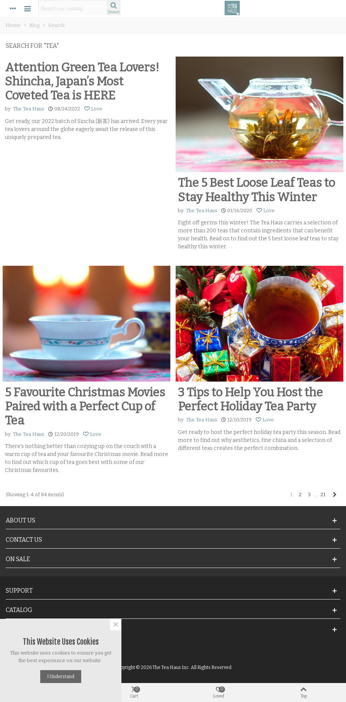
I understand (60, 676)
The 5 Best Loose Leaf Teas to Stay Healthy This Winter (256, 190)
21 (323, 494)
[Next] (334, 494)
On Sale (18, 559)
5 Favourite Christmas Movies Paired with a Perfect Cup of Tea (85, 406)
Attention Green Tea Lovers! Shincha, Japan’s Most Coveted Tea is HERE (82, 81)
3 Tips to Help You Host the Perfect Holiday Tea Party (250, 399)
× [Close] (116, 624)
